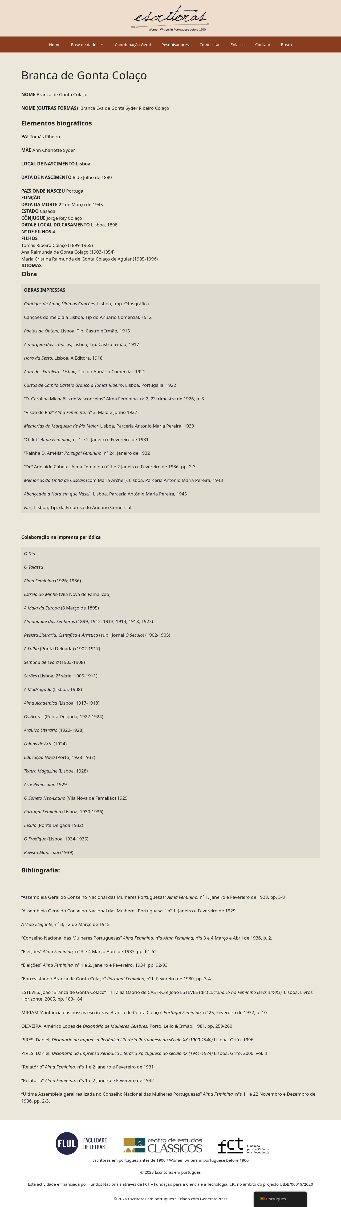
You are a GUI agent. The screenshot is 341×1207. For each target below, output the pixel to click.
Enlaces (237, 44)
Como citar (210, 44)
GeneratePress (214, 1198)
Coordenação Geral (133, 44)
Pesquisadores (175, 44)
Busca (286, 44)
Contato (262, 44)
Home (54, 44)
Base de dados (90, 44)
